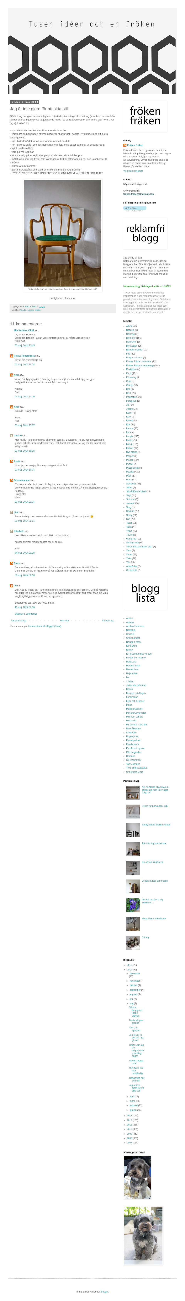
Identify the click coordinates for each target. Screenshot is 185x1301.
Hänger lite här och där (136, 1079)
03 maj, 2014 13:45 (25, 345)
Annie (17, 461)
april (132, 1096)
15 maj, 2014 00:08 (25, 607)
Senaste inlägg (18, 620)
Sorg (128, 507)
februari (134, 1105)
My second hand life (136, 724)
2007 (130, 1142)
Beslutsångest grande (136, 1021)
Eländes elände (134, 349)
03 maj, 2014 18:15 (25, 450)
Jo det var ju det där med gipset (136, 1038)
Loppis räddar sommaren (155, 880)
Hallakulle (131, 661)
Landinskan (132, 697)
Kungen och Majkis (136, 693)
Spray (129, 515)
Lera (128, 432)
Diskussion (131, 345)
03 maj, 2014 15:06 (25, 396)
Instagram (131, 400)
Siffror (129, 487)
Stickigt (146, 937)
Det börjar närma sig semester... (152, 901)
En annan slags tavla (152, 862)
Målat (129, 444)
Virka (128, 558)
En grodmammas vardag (138, 653)
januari (133, 1110)
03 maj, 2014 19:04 (25, 469)
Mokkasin (131, 720)
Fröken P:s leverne (136, 657)
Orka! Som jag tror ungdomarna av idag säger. (136, 1051)
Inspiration (131, 397)
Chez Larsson (133, 638)
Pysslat (130, 471)
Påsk (128, 475)
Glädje (23, 310)
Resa (129, 479)
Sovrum (130, 511)
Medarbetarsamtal (136, 1062)
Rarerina (130, 756)
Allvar (129, 326)
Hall (128, 389)
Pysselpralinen (133, 740)
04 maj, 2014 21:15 (25, 552)
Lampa (129, 428)
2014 (130, 969)
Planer (129, 460)
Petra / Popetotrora (24, 356)
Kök (128, 424)
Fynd (128, 373)
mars (132, 1101)
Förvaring (131, 377)
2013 (130, 1115)
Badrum (130, 330)
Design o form (133, 642)
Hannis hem (132, 669)
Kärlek (129, 420)
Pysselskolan (133, 467)
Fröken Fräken (135, 145)
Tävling (130, 534)
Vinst (128, 550)
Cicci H (18, 435)
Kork (128, 416)
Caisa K (130, 634)
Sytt (128, 519)
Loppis (31, 310)
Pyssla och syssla (135, 748)
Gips (128, 381)
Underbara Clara (134, 772)
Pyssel (129, 464)
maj (132, 1003)
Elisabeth (19, 531)
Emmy (129, 649)
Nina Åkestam (133, 728)
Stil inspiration (133, 760)
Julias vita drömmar (136, 685)
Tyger (129, 530)
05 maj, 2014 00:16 (25, 575)
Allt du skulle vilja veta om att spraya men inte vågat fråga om (155, 790)
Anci (16, 375)
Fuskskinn (131, 369)
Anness (130, 622)
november (135, 981)
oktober (134, 985)
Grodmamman (21, 480)
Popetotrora (132, 736)
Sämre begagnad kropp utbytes (135, 1011)
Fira (128, 353)
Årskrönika (131, 566)
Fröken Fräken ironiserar (138, 361)
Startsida (64, 620)
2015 (130, 965)
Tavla (129, 527)
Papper (130, 456)
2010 (130, 1129)
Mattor (129, 440)
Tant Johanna (133, 764)
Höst (128, 393)
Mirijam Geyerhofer (136, 713)
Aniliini (129, 618)
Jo (15, 585)
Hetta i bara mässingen (154, 918)
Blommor (130, 338)
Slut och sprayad (134, 1029)
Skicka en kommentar (26, 613)
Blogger (104, 1291)
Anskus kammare (135, 626)
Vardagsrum (132, 542)
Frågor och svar (134, 357)
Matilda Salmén (134, 708)
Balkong (130, 334)
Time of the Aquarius (136, 768)
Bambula (130, 630)
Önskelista (131, 570)
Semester (131, 483)
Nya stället (131, 452)
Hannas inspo (133, 665)
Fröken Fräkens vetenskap (140, 365)
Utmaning (131, 538)
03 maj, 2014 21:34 (25, 501)
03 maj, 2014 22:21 (25, 521)
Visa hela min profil (133, 171)
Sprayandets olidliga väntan (156, 824)
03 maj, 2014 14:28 (25, 364)
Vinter (129, 554)
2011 (130, 1124)
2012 (130, 1120)
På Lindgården (133, 752)
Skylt (128, 495)
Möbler (38, 310)
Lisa (16, 512)
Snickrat (130, 499)
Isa (127, 677)
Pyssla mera (132, 744)
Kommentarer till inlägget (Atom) (44, 626)
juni (132, 999)
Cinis (16, 563)
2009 (130, 1133)
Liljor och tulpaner (135, 701)
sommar (130, 503)
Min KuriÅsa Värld (24, 330)
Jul (127, 405)
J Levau (130, 681)
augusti (134, 994)
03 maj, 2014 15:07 (25, 425)
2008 (130, 1138)
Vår (128, 562)
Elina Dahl (131, 646)
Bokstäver (131, 341)
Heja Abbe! (132, 673)
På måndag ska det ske (154, 843)
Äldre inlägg (108, 620)
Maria (129, 705)
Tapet (129, 523)
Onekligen (131, 732)
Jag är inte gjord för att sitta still (136, 1088)
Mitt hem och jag (134, 716)
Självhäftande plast (136, 491)
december (135, 973)
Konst (129, 412)
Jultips (129, 408)
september (135, 990)
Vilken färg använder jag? (139, 546)
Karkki (129, 689)
